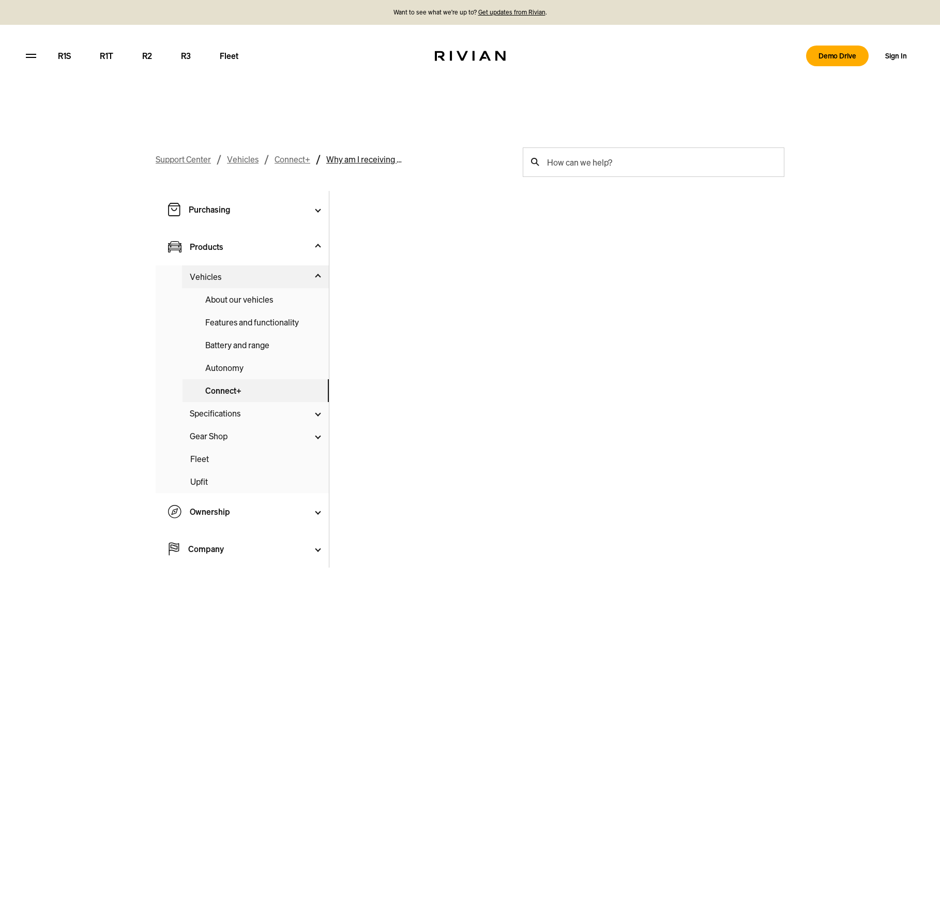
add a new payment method (433, 249)
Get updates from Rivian (511, 12)
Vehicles (243, 93)
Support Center (183, 93)
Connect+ (292, 93)
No (711, 311)
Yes (672, 311)
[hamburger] (31, 56)
